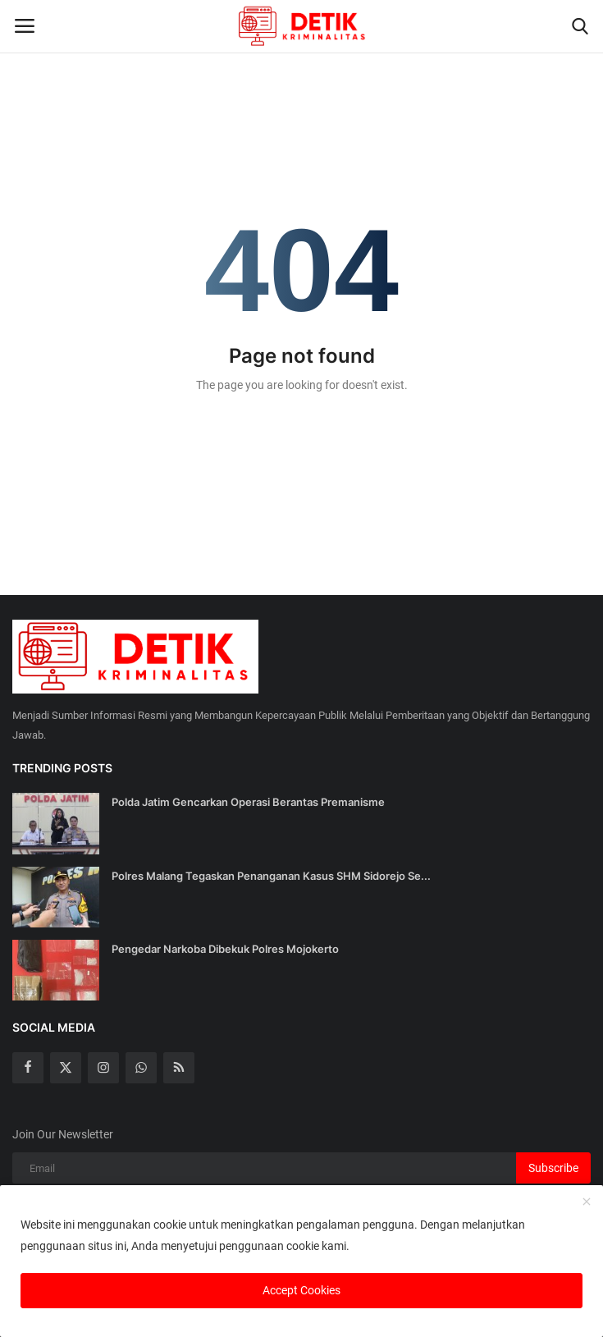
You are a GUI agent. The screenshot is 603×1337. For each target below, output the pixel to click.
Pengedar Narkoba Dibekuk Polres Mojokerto (225, 948)
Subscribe (553, 1167)
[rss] (178, 1067)
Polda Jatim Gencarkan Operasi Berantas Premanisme (248, 801)
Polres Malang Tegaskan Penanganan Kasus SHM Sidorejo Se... (271, 875)
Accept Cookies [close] (301, 1290)
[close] (586, 1202)
